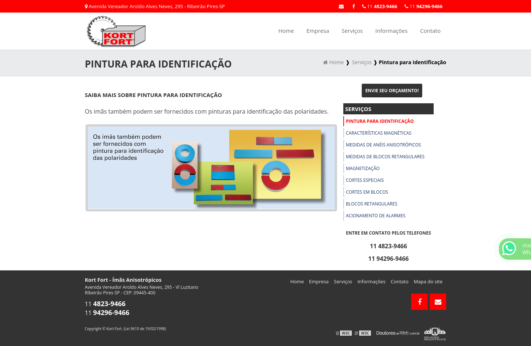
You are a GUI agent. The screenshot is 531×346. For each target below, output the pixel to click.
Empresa (317, 30)
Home (286, 30)
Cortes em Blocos (367, 192)
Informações (391, 30)
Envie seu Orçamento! (392, 90)
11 (423, 6)
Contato (430, 30)
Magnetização (363, 168)
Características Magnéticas (379, 133)
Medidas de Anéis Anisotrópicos (383, 145)
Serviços (351, 30)
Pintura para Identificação (380, 121)
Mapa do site (428, 281)
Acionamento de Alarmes (375, 215)
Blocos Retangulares (371, 204)
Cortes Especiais (365, 180)
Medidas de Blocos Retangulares (385, 156)
